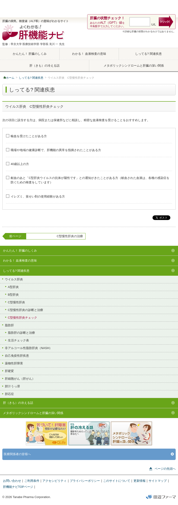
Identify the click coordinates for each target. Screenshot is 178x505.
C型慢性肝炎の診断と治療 (23, 310)
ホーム (10, 77)
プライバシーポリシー (85, 480)
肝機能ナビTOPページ (18, 487)
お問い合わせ (12, 480)
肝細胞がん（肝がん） (18, 378)
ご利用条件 (31, 480)
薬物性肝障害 (12, 363)
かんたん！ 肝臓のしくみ (30, 53)
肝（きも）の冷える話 (44, 65)
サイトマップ (158, 480)
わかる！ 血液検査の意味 (89, 53)
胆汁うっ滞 (10, 386)
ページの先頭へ (162, 468)
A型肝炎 (11, 287)
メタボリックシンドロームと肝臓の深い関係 (134, 65)
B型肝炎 (11, 294)
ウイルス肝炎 (12, 279)
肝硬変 (7, 371)
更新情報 (140, 480)
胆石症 (7, 394)
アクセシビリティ (54, 480)
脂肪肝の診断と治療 (19, 332)
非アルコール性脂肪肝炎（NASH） (26, 348)
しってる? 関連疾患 (148, 53)
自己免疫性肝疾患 (15, 355)
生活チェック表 (16, 340)
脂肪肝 (7, 325)
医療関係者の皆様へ (89, 454)
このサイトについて (116, 480)
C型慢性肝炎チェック (20, 317)
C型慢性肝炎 (14, 302)
